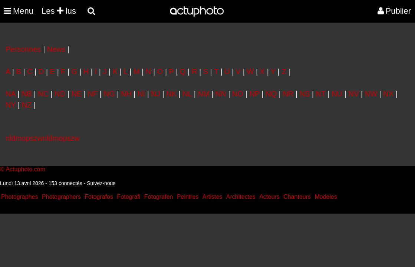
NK (171, 94)
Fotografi (128, 197)
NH (126, 94)
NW (371, 94)
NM (203, 94)
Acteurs (269, 197)
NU (337, 94)
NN (220, 94)
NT (321, 94)
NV (354, 94)
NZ (27, 105)
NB (27, 94)
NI (141, 94)
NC (43, 94)
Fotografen (158, 197)
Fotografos (99, 197)
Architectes (241, 197)
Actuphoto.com (25, 169)
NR (288, 94)
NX (388, 94)
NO (237, 94)
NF (93, 94)
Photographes (19, 197)
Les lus (59, 11)
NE (77, 94)
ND (60, 94)
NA (11, 94)
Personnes (23, 49)
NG (109, 94)
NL (187, 94)
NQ (271, 94)
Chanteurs (297, 197)
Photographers (61, 197)
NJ (155, 94)
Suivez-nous (101, 183)
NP (254, 94)
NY (11, 105)
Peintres (188, 197)
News (56, 49)
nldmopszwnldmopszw (43, 138)
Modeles (325, 197)
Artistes (212, 197)
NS (305, 94)
